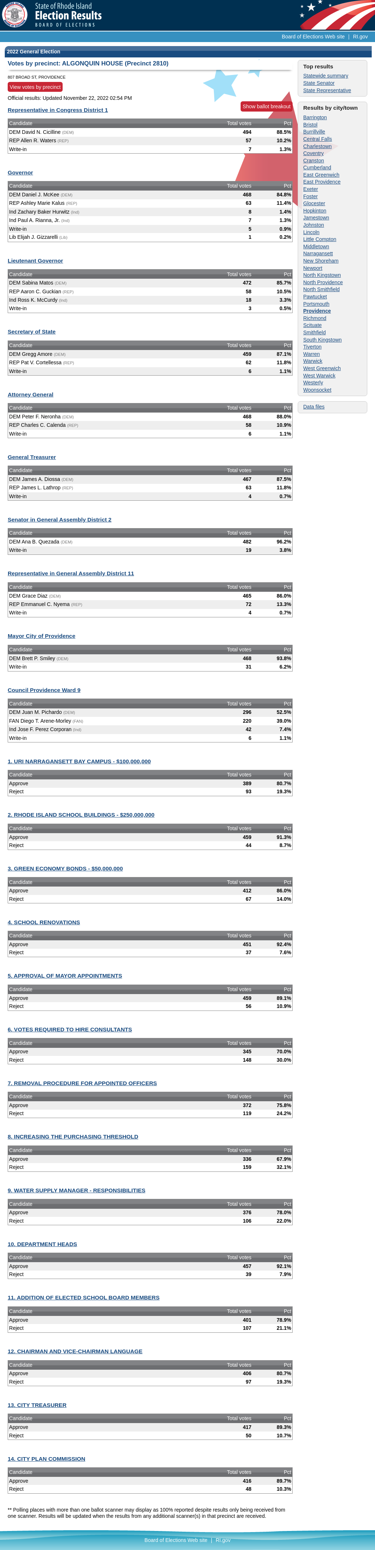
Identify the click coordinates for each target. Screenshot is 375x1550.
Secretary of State (32, 331)
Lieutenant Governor (35, 260)
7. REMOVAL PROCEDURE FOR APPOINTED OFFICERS (82, 1083)
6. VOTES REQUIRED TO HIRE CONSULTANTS (70, 1029)
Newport (312, 268)
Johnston (313, 225)
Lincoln (311, 232)
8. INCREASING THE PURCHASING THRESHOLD (73, 1136)
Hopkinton (314, 211)
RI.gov (360, 36)
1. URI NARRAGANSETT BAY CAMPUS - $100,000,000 (79, 761)
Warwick (312, 361)
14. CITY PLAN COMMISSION (46, 1459)
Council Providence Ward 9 (44, 690)
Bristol (310, 125)
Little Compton (319, 239)
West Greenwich (322, 368)
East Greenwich (321, 175)
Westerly (313, 382)
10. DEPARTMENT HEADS (42, 1244)
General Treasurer (32, 457)
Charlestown (317, 146)
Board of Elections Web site (313, 36)
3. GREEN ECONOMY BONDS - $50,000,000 (65, 868)
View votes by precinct (35, 87)
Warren (311, 354)
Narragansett (318, 253)
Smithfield (314, 332)
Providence (317, 311)
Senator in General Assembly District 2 (59, 519)
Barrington (315, 117)
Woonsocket (317, 390)
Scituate (312, 325)
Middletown (316, 246)
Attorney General (30, 394)
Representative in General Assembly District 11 (71, 573)
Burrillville (314, 132)
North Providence (323, 282)
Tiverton (312, 347)
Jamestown (316, 218)
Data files (313, 407)
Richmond (314, 318)
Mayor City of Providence (41, 636)
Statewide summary (325, 76)
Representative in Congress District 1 (58, 110)
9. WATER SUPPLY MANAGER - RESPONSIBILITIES (76, 1190)
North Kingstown (322, 275)
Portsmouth (316, 304)
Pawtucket (315, 297)
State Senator (319, 83)
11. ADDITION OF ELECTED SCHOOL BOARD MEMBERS (84, 1297)
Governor (20, 172)
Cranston (313, 160)
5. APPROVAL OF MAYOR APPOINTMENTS (65, 975)
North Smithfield (321, 289)
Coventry (313, 153)
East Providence (322, 182)
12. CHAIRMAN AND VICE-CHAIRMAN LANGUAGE (75, 1351)
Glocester (314, 203)
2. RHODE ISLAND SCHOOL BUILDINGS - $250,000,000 (81, 815)
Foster (310, 196)
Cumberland (317, 167)
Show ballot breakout (267, 106)
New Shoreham (321, 261)
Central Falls (317, 139)
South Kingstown (322, 340)
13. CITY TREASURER (37, 1405)
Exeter (310, 189)
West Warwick (319, 376)
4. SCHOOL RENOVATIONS (44, 922)
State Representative (327, 90)
